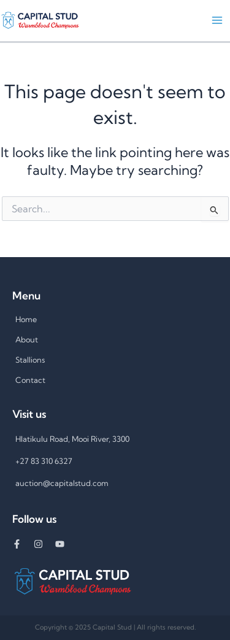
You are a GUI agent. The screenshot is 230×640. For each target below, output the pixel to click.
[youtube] (64, 544)
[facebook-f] (23, 544)
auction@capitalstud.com (62, 483)
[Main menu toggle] (217, 20)
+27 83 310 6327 (43, 461)
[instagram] (44, 544)
